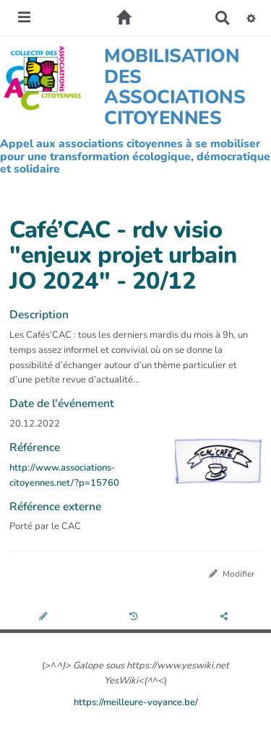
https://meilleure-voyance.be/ (136, 702)
